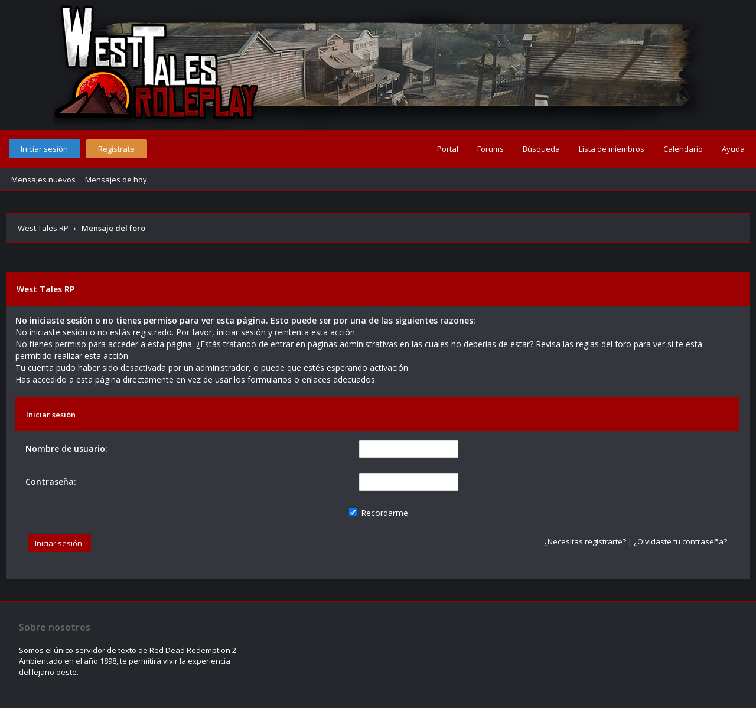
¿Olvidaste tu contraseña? (680, 541)
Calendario (683, 148)
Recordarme (378, 512)
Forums (490, 148)
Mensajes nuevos (43, 179)
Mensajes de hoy (116, 179)
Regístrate (116, 148)
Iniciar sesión (44, 148)
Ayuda (733, 148)
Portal (447, 148)
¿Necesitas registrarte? (585, 541)
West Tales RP (43, 228)
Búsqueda (541, 148)
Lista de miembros (611, 148)
